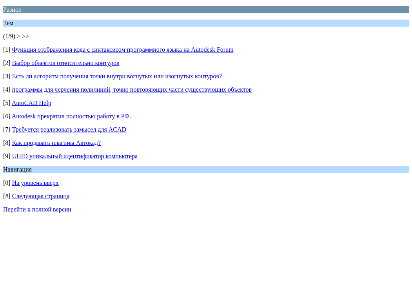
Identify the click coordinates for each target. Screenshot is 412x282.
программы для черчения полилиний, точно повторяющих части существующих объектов (132, 89)
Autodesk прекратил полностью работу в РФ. (71, 116)
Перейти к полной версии (37, 209)
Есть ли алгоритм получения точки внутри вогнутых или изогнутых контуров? (117, 76)
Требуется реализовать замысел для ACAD (69, 129)
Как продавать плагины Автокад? (56, 142)
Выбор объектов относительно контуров (66, 63)
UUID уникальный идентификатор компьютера (75, 156)
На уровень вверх (35, 182)
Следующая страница (41, 196)
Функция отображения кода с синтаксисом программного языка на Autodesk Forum (123, 49)
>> (25, 36)
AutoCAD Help (31, 102)
